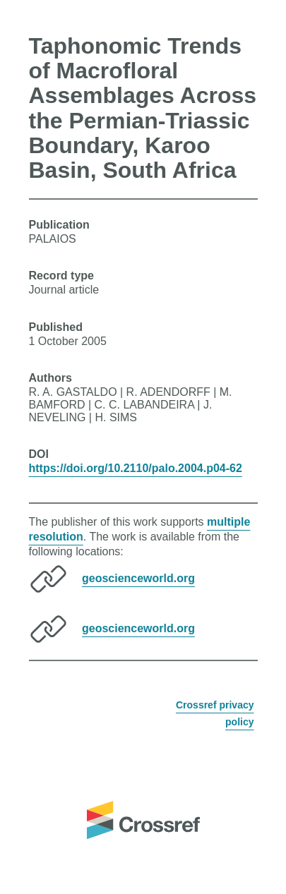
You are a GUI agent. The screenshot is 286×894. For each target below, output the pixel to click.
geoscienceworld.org (138, 578)
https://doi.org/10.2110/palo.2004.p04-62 (135, 468)
